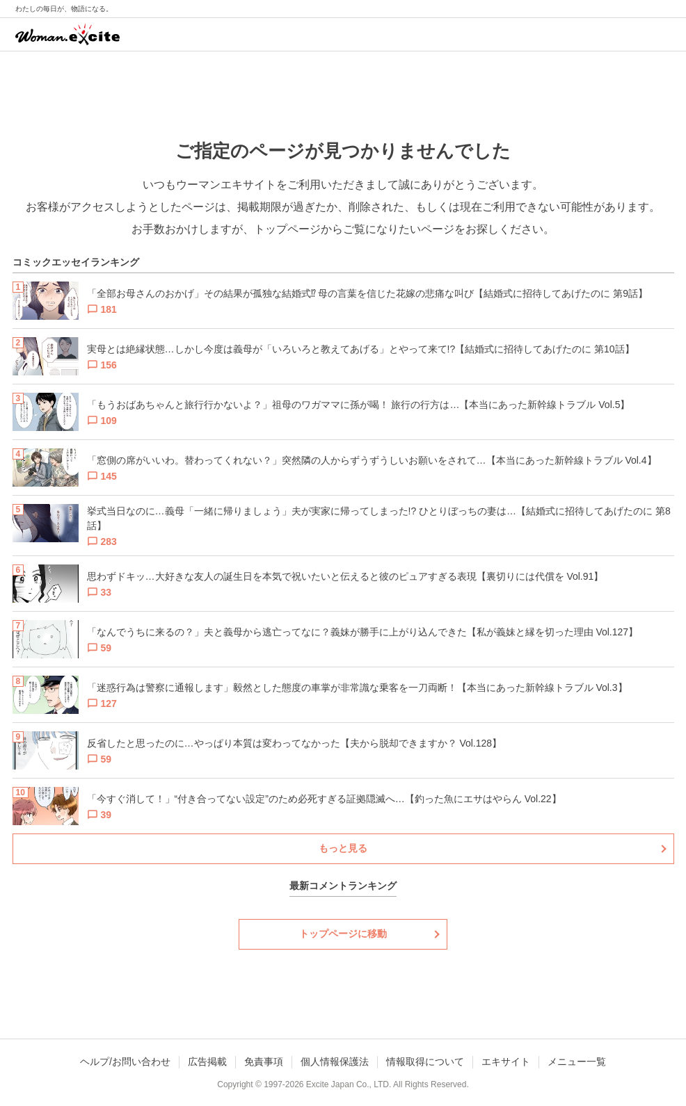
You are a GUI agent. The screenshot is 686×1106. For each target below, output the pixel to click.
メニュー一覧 (577, 1061)
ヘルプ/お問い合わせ (125, 1061)
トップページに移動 (343, 933)
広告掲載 (207, 1061)
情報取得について (425, 1061)
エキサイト (505, 1061)
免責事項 (263, 1061)
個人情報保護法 (335, 1061)
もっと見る (343, 848)
